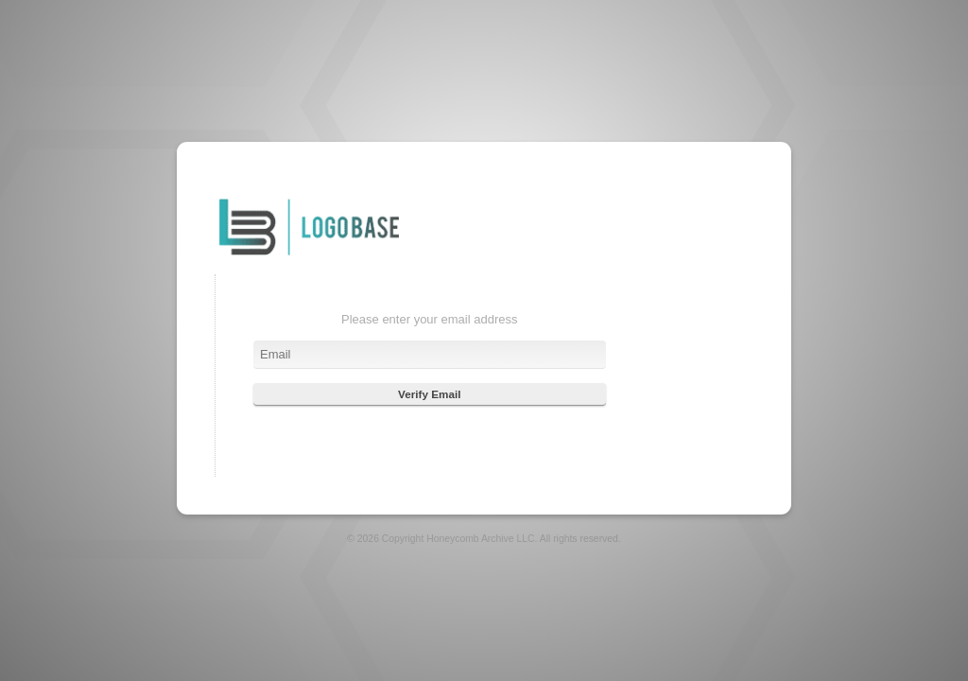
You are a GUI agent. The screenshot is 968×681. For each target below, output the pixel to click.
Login (309, 257)
